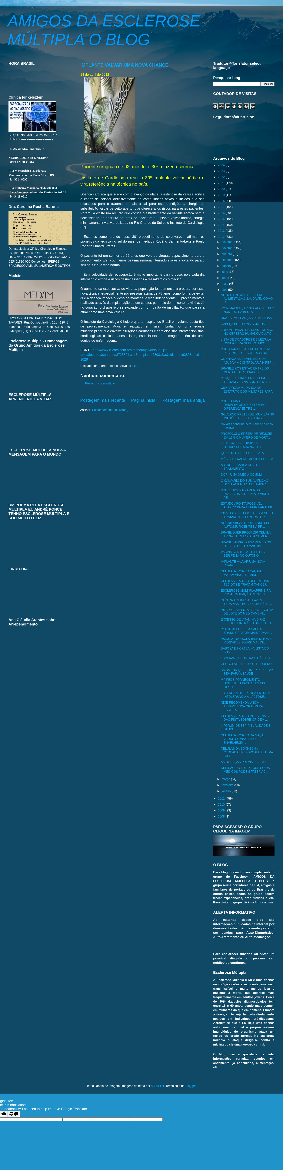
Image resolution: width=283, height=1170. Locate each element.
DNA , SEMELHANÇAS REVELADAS (246, 318)
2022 (222, 177)
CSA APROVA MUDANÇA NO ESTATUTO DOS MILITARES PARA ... (246, 391)
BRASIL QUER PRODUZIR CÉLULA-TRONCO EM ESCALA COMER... (246, 534)
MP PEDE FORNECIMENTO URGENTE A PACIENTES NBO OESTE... (243, 683)
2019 (222, 195)
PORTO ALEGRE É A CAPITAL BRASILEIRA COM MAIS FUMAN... (246, 630)
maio (225, 283)
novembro (228, 248)
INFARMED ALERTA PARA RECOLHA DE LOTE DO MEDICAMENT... (247, 611)
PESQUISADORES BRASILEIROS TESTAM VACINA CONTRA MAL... (246, 379)
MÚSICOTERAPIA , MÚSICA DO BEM (247, 459)
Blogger (190, 1086)
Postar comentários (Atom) (110, 410)
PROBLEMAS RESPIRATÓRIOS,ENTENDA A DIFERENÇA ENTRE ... (243, 404)
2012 (222, 236)
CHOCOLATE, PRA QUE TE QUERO (246, 664)
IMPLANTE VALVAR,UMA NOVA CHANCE (124, 65)
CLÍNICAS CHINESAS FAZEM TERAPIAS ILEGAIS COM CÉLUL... (247, 601)
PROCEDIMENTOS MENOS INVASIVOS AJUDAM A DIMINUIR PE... (245, 494)
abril (224, 289)
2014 (222, 224)
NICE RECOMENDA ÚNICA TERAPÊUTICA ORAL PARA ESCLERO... (242, 706)
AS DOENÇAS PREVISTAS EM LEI (245, 762)
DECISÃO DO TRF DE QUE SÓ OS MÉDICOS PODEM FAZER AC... (245, 769)
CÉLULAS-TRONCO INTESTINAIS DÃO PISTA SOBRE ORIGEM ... (245, 717)
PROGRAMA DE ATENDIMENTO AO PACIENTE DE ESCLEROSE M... (246, 350)
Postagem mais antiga (183, 400)
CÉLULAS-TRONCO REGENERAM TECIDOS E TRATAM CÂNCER (245, 582)
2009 (222, 810)
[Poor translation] (14, 1114)
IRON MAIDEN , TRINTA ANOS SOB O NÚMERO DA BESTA (247, 310)
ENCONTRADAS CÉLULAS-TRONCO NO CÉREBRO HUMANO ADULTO (247, 331)
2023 (222, 171)
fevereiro (227, 785)
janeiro (226, 791)
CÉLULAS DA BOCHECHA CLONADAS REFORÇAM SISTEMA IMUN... (247, 752)
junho (225, 277)
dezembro (228, 241)
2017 (222, 206)
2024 (222, 165)
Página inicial (143, 400)
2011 (222, 798)
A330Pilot (157, 1086)
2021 (222, 183)
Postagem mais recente (102, 400)
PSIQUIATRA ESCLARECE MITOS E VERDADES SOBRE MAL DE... (246, 640)
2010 (222, 804)
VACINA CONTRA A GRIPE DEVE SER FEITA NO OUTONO (244, 553)
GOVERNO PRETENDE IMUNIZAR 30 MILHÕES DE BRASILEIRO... (247, 416)
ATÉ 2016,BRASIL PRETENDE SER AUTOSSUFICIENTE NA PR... (245, 524)
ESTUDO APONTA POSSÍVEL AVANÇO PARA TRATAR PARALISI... (247, 505)
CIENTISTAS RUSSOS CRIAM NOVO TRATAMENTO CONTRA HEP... (247, 514)
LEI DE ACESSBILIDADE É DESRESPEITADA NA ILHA (241, 445)
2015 (222, 218)
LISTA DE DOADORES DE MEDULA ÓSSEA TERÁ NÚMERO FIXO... (246, 341)
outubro (227, 254)
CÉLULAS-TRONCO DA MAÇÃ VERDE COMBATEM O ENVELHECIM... (242, 739)
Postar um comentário (100, 383)
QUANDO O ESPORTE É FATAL (243, 453)
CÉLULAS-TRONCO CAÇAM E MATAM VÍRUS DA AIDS (242, 572)
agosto (226, 266)
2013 (222, 230)
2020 (222, 189)
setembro (228, 259)
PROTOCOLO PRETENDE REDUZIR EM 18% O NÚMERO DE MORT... (246, 435)
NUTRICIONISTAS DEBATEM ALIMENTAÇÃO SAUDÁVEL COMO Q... (247, 298)
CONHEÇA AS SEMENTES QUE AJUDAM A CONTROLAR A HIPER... (247, 360)
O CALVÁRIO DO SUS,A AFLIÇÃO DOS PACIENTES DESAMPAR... (244, 482)
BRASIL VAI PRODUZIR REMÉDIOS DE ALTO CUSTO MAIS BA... (246, 544)
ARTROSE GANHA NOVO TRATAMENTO (239, 466)
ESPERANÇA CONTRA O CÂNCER (245, 658)
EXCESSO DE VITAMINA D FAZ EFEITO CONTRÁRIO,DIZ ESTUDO (247, 621)
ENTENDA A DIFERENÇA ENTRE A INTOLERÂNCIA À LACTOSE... (245, 694)
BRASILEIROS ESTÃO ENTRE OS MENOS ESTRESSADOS (245, 370)
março (226, 779)
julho (225, 271)
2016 (222, 213)
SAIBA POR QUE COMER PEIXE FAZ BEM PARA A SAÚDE (247, 671)
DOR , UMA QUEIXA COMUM (241, 474)
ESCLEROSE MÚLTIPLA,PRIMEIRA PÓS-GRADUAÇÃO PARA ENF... (245, 592)
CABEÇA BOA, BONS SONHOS (243, 324)
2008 (222, 816)
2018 (222, 200)
